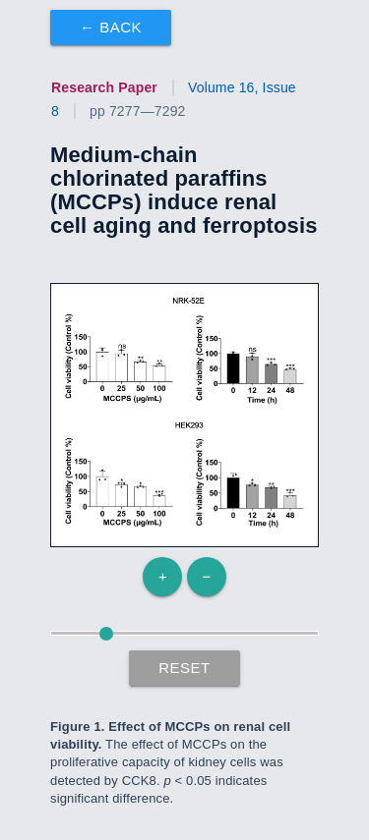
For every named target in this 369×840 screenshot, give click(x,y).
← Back (111, 27)
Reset (184, 667)
